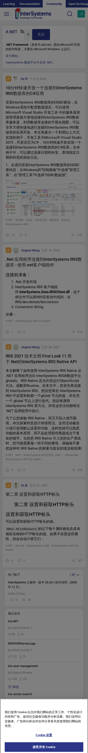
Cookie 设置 (44, 738)
